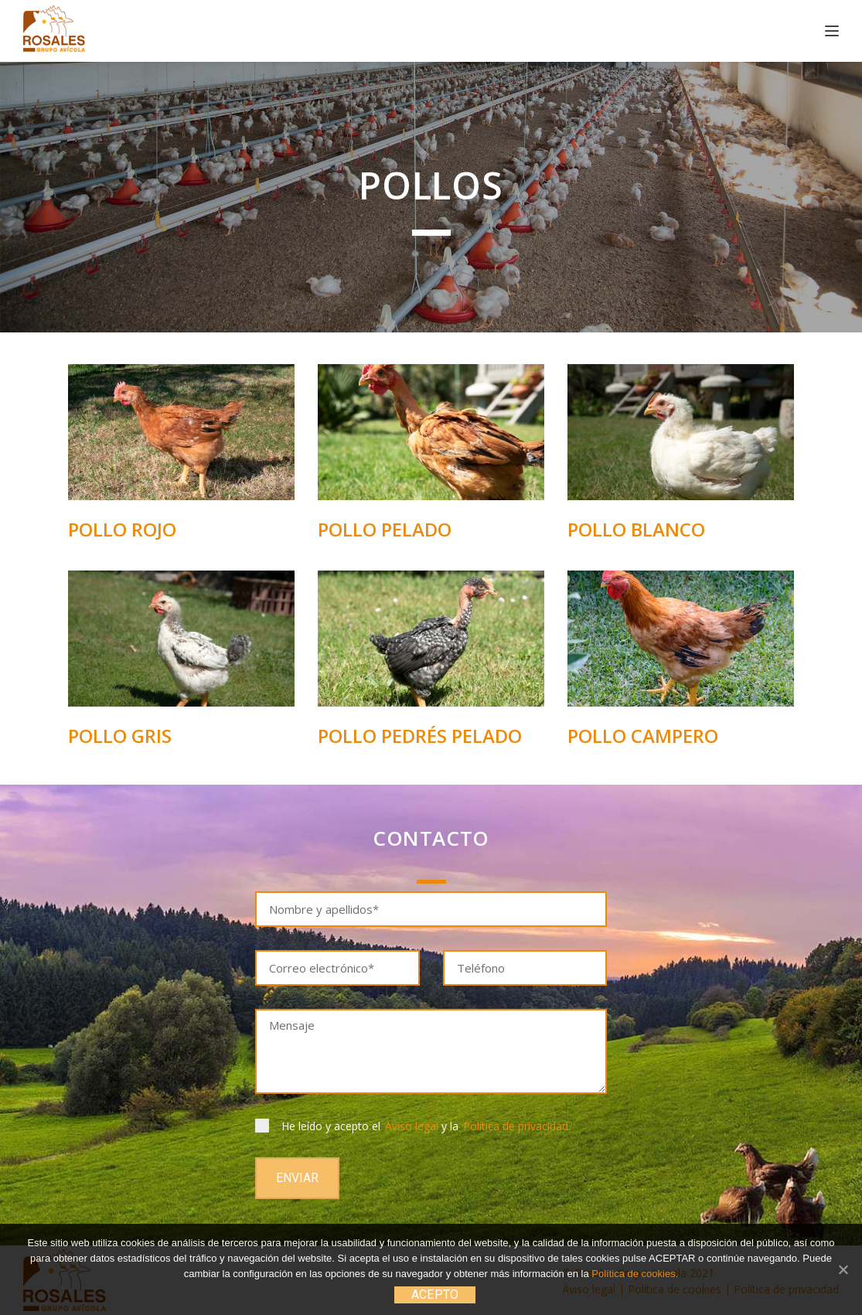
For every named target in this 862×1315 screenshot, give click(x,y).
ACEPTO (435, 1294)
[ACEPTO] (842, 1269)
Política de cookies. (634, 1273)
